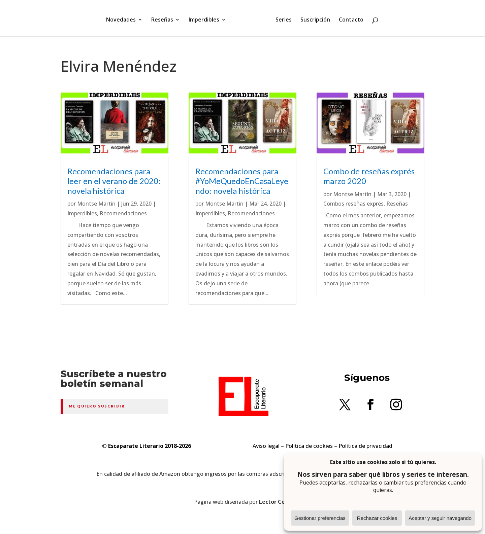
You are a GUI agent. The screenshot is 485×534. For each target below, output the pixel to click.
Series (281, 18)
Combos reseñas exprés (353, 203)
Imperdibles (206, 18)
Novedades (123, 18)
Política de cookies (309, 446)
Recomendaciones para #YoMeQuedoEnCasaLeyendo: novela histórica (241, 180)
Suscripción (313, 18)
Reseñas (164, 18)
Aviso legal (266, 446)
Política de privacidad (365, 446)
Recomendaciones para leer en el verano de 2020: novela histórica (114, 180)
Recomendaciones (123, 213)
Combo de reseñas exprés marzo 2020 (369, 176)
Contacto (348, 18)
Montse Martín (96, 203)
